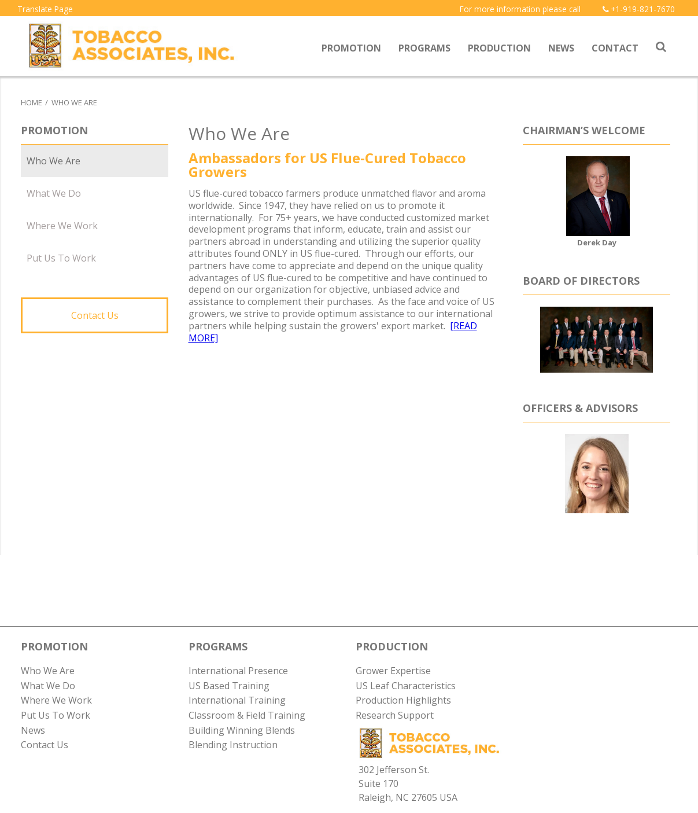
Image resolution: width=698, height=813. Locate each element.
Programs (424, 48)
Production (499, 48)
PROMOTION (54, 646)
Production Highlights (403, 700)
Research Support (395, 715)
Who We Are (74, 102)
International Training (237, 700)
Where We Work (62, 225)
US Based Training (229, 685)
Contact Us (95, 315)
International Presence (238, 670)
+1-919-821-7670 (639, 8)
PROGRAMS (218, 646)
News (561, 48)
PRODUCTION (392, 646)
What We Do (54, 193)
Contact (615, 48)
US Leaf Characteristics (406, 685)
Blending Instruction (233, 744)
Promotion (351, 48)
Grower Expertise (393, 670)
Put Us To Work (61, 258)
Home (31, 102)
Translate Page (45, 9)
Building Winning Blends (242, 730)
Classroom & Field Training (247, 715)
